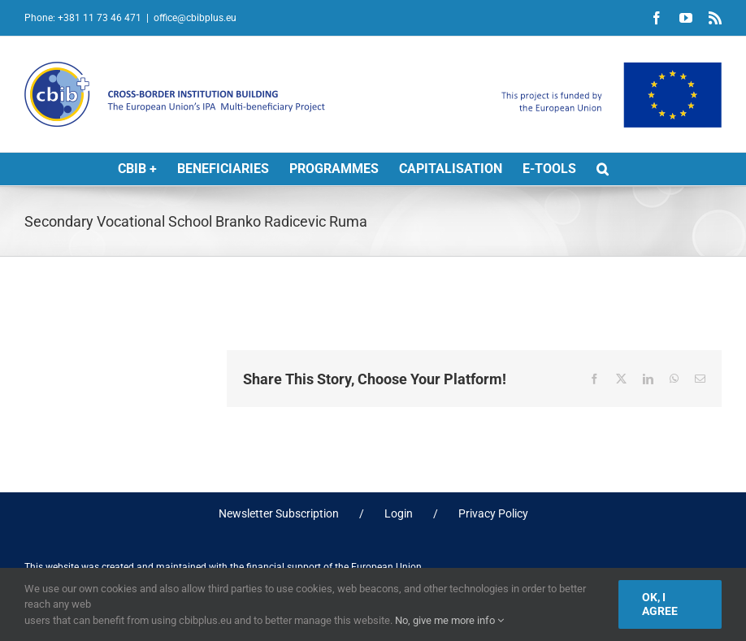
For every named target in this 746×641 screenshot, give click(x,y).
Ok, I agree (660, 604)
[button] (602, 169)
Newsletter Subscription (279, 513)
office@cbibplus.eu (195, 18)
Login (398, 513)
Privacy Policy (493, 513)
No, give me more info (449, 620)
